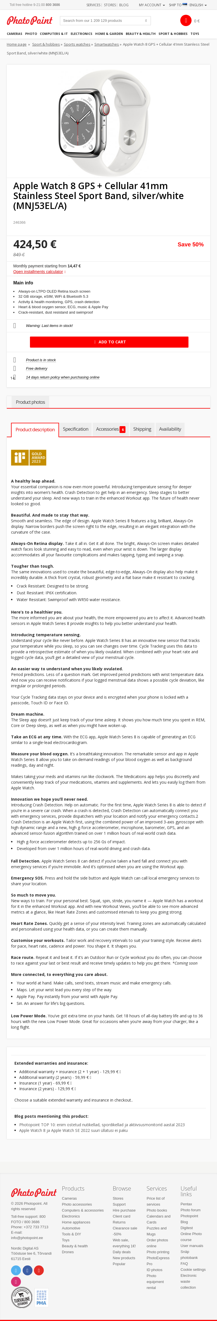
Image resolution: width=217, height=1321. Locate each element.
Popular (119, 1264)
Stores (110, 5)
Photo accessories (77, 1204)
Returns (119, 1222)
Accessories (110, 429)
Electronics (81, 33)
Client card (121, 1216)
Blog (124, 5)
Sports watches (77, 44)
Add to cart (109, 341)
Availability (170, 429)
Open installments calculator (38, 271)
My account (152, 5)
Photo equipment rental (155, 1282)
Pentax (186, 1204)
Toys (194, 33)
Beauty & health (141, 33)
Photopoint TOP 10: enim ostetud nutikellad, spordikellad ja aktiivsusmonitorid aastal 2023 (102, 1124)
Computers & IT (54, 33)
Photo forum (191, 1210)
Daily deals (122, 1252)
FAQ (184, 1263)
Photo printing (158, 1252)
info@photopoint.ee (27, 1238)
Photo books (157, 1210)
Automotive (71, 1228)
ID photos (154, 1270)
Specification (75, 429)
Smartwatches (106, 44)
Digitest (187, 1228)
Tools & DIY (71, 1234)
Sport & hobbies (173, 33)
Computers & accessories (83, 1210)
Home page (17, 44)
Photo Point (37, 1193)
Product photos (30, 402)
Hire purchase (124, 1210)
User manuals (192, 1246)
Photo (31, 33)
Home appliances (76, 1222)
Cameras (14, 33)
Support (119, 1204)
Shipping (142, 429)
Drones (68, 1252)
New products (124, 1258)
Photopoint (32, 21)
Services (93, 5)
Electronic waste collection (189, 1281)
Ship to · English (188, 5)
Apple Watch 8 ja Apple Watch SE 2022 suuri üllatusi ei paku (73, 1130)
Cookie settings (193, 1269)
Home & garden (109, 33)
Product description (35, 429)
